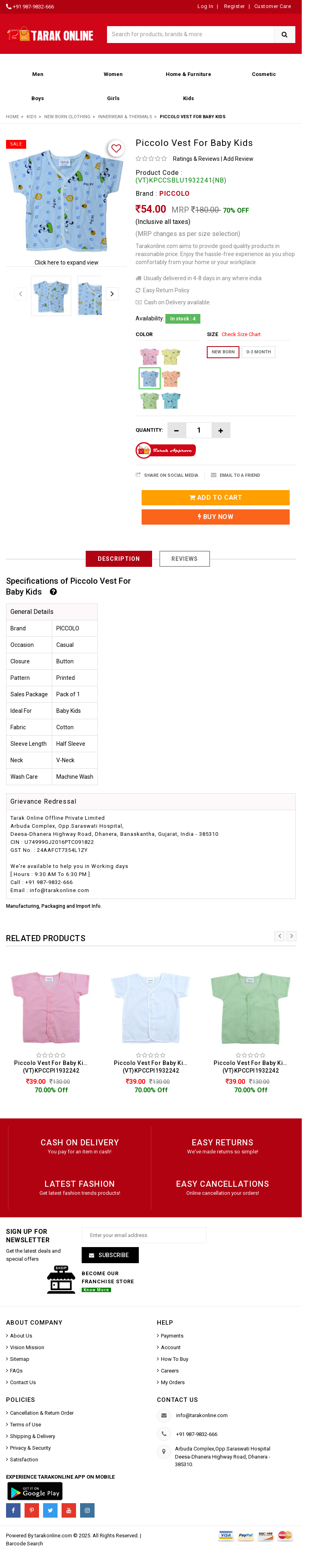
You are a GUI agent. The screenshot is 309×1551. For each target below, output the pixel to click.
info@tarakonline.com (202, 1415)
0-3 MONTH (258, 352)
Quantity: (149, 430)
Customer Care (272, 6)
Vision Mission (27, 1347)
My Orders (173, 1382)
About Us (21, 1336)
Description (119, 559)
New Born (223, 352)
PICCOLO (174, 193)
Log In (205, 6)
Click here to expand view (67, 262)
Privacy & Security (30, 1448)
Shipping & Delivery (32, 1436)
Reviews (184, 559)
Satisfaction (24, 1460)
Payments (172, 1336)
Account (171, 1347)
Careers (170, 1371)
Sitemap (19, 1359)
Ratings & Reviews (196, 159)
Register (233, 6)
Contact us (177, 1399)
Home (12, 116)
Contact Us (23, 1382)
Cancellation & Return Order (42, 1413)
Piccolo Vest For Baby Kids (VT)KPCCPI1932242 (52, 1067)
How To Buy (174, 1359)
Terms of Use (25, 1425)
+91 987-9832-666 (33, 7)
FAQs (16, 1371)
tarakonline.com (54, 1536)
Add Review (238, 159)
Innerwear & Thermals (125, 116)
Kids (32, 116)
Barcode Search (24, 1544)
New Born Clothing (67, 116)
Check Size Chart (241, 334)
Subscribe (113, 1255)
